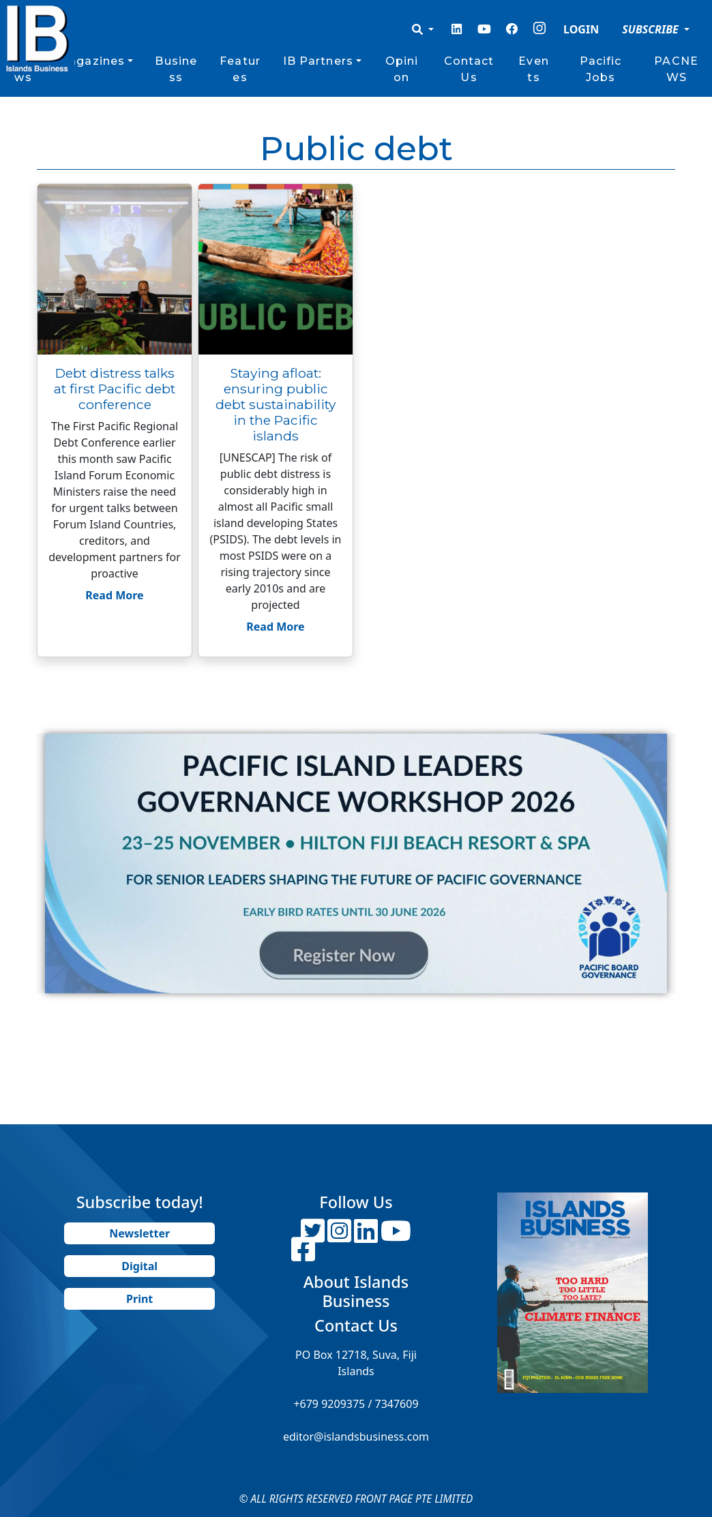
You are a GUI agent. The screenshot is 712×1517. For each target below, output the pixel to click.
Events (533, 69)
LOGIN (581, 29)
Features (240, 69)
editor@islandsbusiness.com (356, 1436)
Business (176, 69)
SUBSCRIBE (651, 29)
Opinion (402, 69)
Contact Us (469, 69)
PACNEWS (676, 69)
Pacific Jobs (601, 69)
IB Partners (318, 61)
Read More (114, 595)
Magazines (91, 61)
